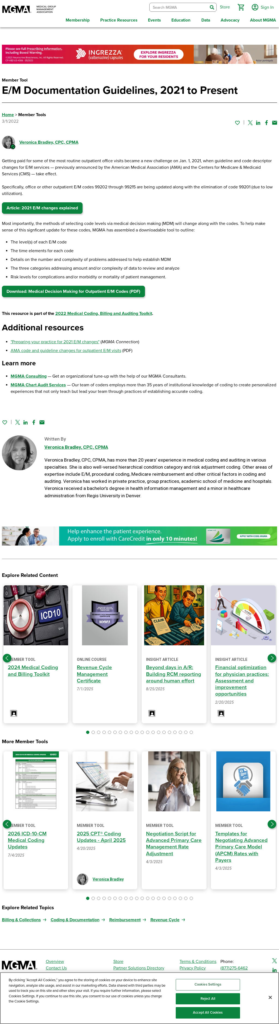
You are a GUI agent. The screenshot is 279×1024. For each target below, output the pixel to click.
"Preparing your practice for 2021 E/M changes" (55, 340)
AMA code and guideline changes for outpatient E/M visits (66, 349)
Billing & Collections (21, 918)
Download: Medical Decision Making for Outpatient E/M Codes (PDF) (73, 290)
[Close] (270, 998)
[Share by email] (274, 121)
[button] (240, 6)
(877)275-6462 (234, 966)
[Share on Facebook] (266, 121)
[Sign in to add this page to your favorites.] (237, 121)
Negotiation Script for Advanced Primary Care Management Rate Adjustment (174, 842)
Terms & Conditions (198, 959)
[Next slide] (272, 656)
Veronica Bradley (48, 141)
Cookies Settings (208, 984)
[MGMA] (29, 9)
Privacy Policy (193, 966)
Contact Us (56, 966)
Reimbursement (125, 918)
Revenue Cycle (165, 918)
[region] (139, 998)
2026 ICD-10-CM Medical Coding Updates (27, 839)
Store (118, 959)
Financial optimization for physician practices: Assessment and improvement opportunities (242, 678)
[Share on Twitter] (250, 121)
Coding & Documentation (75, 918)
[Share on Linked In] (258, 121)
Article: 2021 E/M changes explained (42, 206)
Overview (55, 959)
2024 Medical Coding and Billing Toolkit (33, 669)
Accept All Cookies (208, 1012)
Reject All (208, 998)
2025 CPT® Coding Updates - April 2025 (101, 835)
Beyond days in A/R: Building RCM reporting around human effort (173, 672)
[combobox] (178, 6)
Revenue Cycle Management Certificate (94, 672)
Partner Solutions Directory (138, 966)
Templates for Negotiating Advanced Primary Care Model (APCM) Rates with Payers (241, 845)
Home (8, 113)
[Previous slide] (7, 656)
